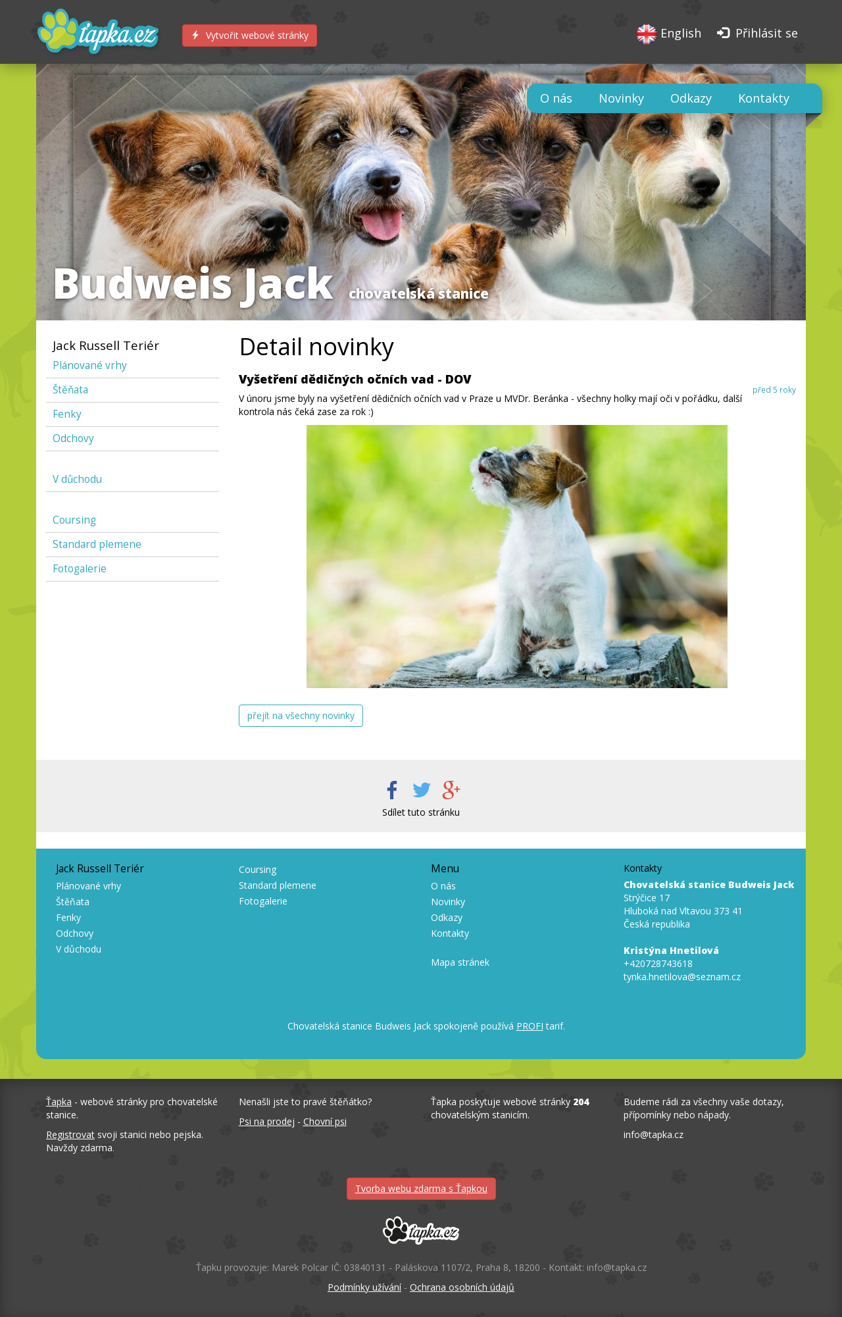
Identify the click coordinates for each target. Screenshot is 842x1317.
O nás (556, 98)
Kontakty (763, 98)
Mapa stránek (460, 962)
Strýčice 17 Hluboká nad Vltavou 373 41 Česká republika (709, 904)
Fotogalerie (80, 569)
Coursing (74, 520)
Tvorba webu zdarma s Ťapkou (421, 1188)
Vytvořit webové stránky (250, 35)
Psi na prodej (267, 1121)
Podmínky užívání (364, 1287)
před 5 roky (774, 389)
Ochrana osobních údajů (462, 1287)
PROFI (529, 1026)
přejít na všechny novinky (301, 715)
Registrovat (70, 1134)
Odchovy (73, 438)
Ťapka (59, 1101)
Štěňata (70, 390)
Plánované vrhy (90, 365)
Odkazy (691, 98)
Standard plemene (97, 544)
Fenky (67, 414)
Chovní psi (325, 1121)
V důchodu (77, 479)
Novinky (621, 98)
